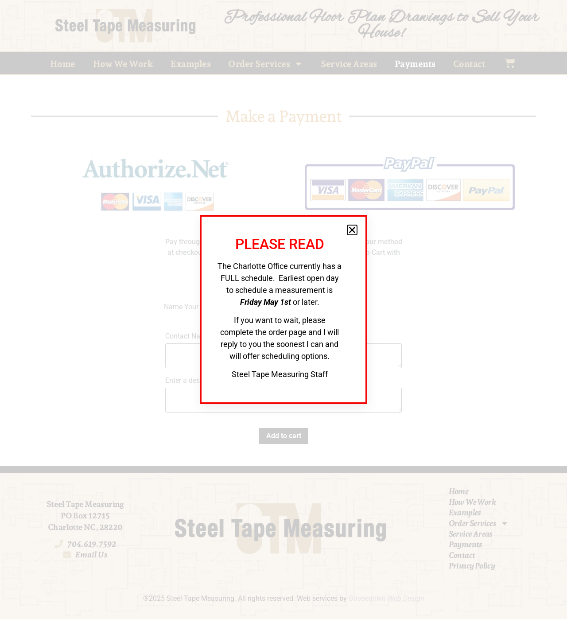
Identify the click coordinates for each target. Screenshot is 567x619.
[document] (283, 309)
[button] (352, 230)
